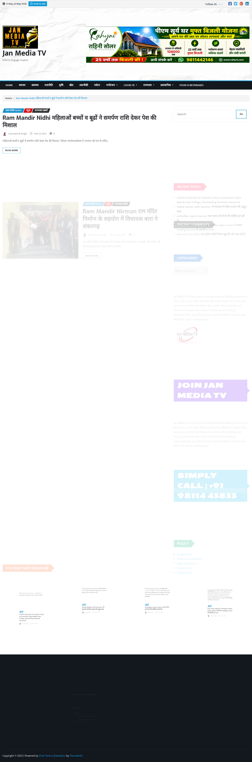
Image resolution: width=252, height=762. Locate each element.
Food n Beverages (191, 85)
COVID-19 (130, 85)
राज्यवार (148, 85)
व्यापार (22, 85)
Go (241, 117)
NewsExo (60, 756)
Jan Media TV (24, 53)
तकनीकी (83, 85)
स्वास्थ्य (35, 85)
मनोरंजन (112, 85)
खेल (71, 85)
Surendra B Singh (17, 144)
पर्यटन (97, 85)
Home (9, 85)
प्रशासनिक (166, 85)
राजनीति (49, 85)
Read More (11, 160)
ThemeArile (76, 756)
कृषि (61, 85)
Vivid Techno (46, 756)
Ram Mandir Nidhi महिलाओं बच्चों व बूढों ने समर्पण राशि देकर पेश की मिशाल (51, 100)
